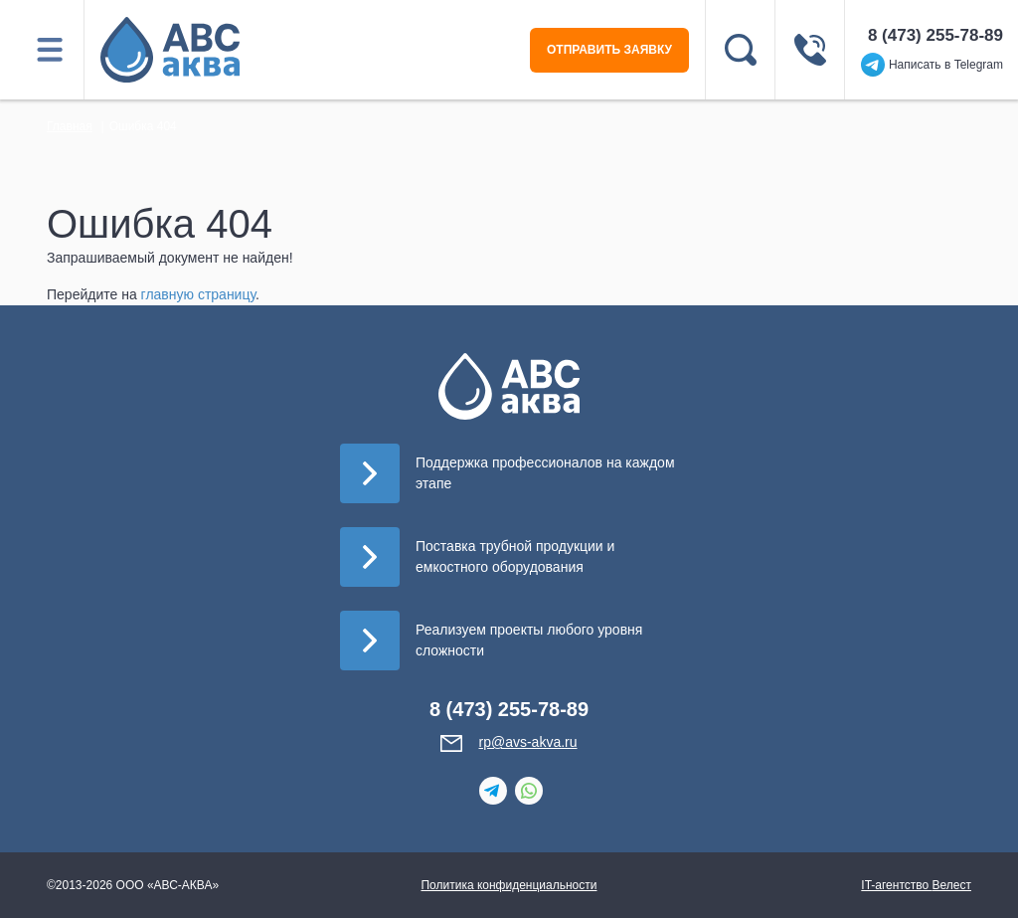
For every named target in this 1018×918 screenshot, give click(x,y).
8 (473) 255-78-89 (935, 35)
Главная (69, 126)
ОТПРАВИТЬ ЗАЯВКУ (609, 50)
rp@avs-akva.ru (527, 742)
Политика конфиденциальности (508, 885)
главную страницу (198, 294)
